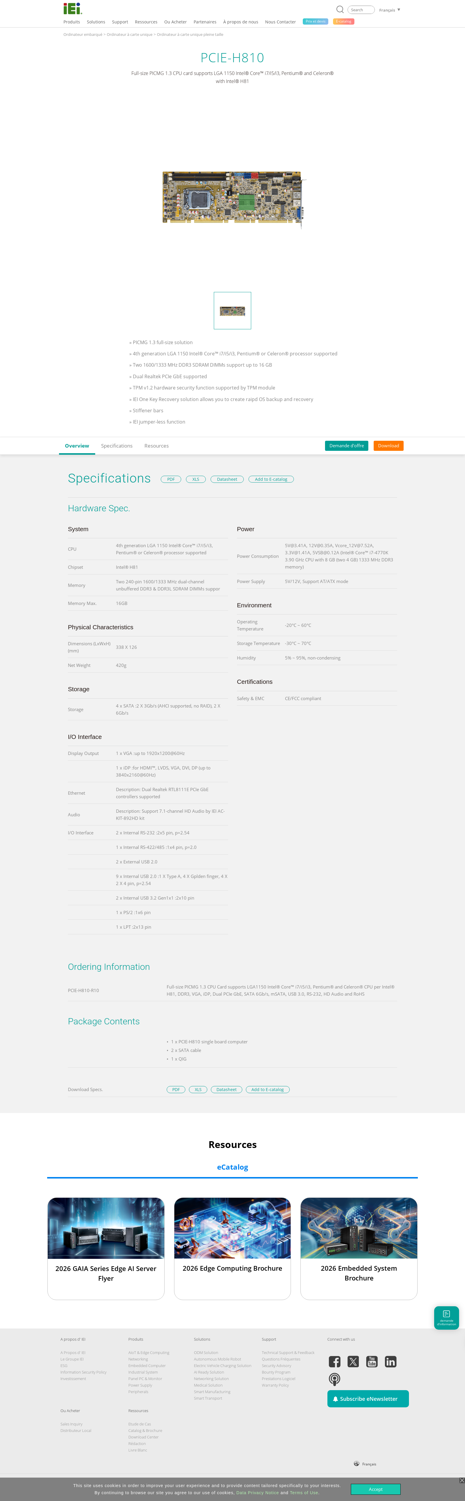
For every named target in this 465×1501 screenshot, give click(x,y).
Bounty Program (276, 1372)
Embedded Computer (147, 1365)
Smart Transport (208, 1398)
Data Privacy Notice (257, 1492)
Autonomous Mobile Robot (217, 1359)
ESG (63, 1365)
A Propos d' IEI (72, 1352)
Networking (138, 1359)
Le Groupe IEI (72, 1359)
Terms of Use (304, 1492)
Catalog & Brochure (145, 1430)
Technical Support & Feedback (288, 1352)
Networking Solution (211, 1378)
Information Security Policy (83, 1372)
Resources (156, 445)
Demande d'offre (346, 445)
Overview (77, 445)
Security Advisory (276, 1365)
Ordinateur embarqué (82, 34)
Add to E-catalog (271, 479)
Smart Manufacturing (212, 1391)
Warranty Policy (275, 1385)
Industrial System (143, 1372)
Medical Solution (208, 1385)
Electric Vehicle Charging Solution (222, 1365)
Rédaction (137, 1443)
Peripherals (138, 1391)
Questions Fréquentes (281, 1359)
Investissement (73, 1378)
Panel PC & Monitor (145, 1378)
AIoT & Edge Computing (148, 1352)
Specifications (117, 445)
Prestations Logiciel (278, 1378)
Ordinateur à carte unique (129, 34)
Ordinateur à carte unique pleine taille (190, 34)
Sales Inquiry (71, 1424)
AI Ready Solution (209, 1372)
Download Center (143, 1437)
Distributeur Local (75, 1430)
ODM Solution (206, 1352)
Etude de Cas (139, 1424)
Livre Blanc (137, 1450)
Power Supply (140, 1385)
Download (388, 445)
